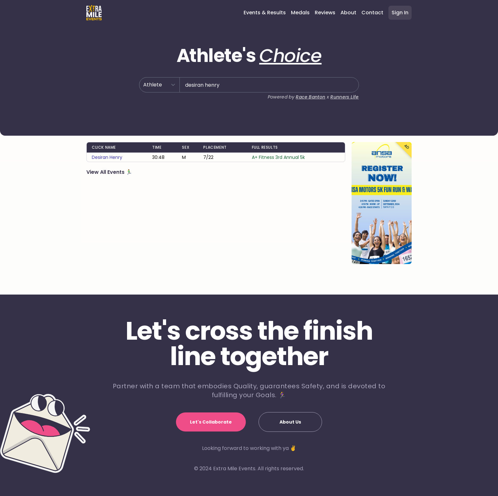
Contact (372, 12)
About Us (290, 422)
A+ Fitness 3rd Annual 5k (278, 157)
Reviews (325, 12)
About (348, 12)
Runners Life (344, 97)
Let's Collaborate (211, 422)
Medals (300, 12)
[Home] (94, 12)
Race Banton (310, 97)
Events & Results (265, 12)
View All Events (106, 172)
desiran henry (107, 157)
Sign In (400, 12)
